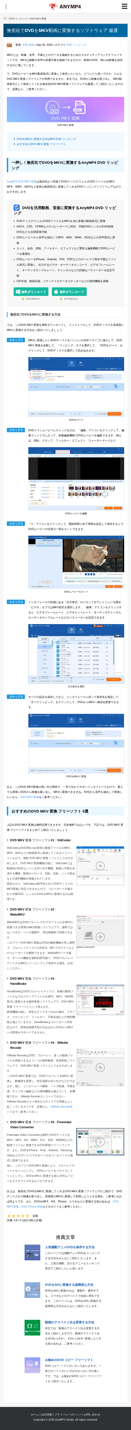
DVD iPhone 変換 (32, 1206)
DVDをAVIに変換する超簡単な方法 (69, 1284)
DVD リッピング (18, 18)
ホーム (35, 1414)
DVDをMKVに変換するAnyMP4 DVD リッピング (46, 139)
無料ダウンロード (33, 292)
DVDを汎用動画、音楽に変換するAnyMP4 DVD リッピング (65, 210)
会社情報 (46, 1414)
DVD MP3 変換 (29, 797)
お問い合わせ (92, 1414)
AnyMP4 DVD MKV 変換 (22, 181)
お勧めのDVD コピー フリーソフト (69, 1360)
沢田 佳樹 (28, 44)
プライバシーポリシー (68, 1414)
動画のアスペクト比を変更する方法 (69, 1322)
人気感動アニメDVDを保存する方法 (69, 1247)
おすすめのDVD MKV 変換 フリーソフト (41, 144)
